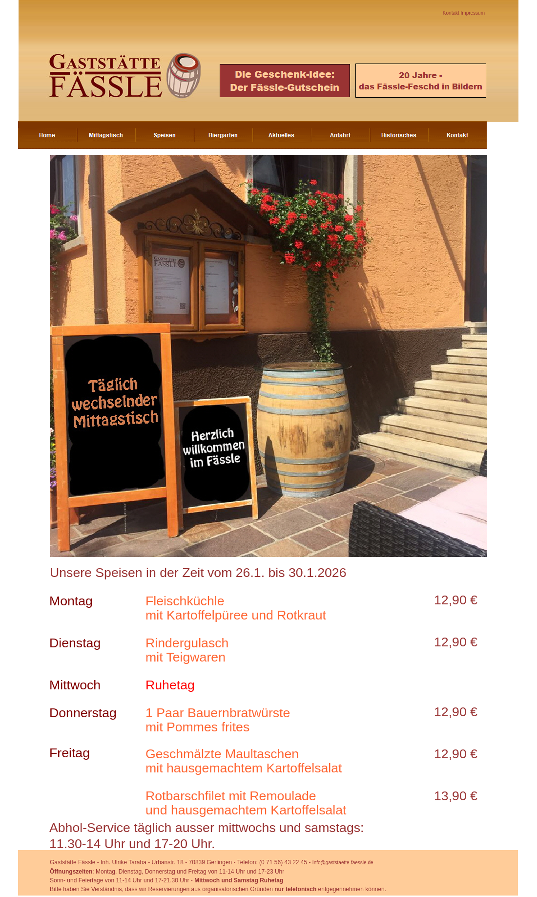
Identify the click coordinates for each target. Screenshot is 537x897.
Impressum (473, 13)
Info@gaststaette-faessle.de (342, 862)
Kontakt (452, 13)
